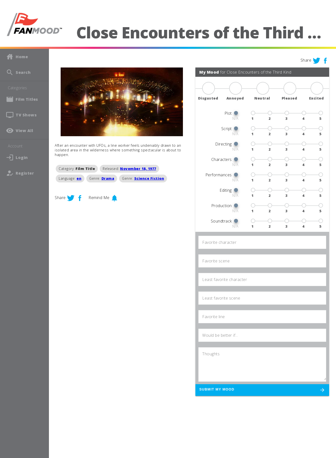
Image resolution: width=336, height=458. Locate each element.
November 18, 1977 (138, 168)
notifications (114, 198)
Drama (107, 178)
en (79, 178)
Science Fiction (149, 178)
